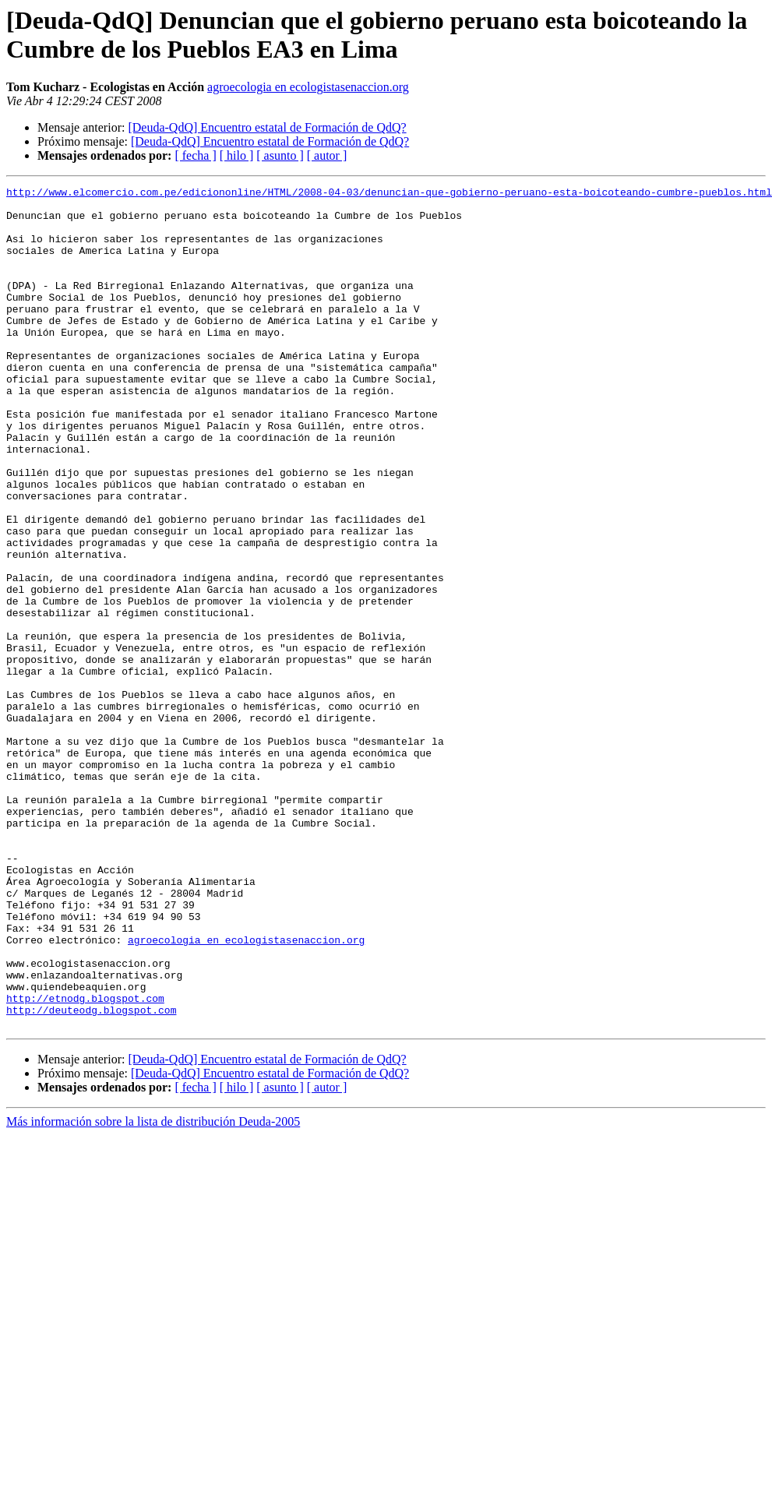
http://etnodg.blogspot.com (85, 1162)
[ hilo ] (237, 155)
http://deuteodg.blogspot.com (91, 1176)
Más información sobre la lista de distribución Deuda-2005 (153, 1289)
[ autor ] (327, 155)
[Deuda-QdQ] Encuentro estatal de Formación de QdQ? (267, 127)
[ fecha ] (195, 155)
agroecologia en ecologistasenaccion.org (308, 86)
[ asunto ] (279, 155)
